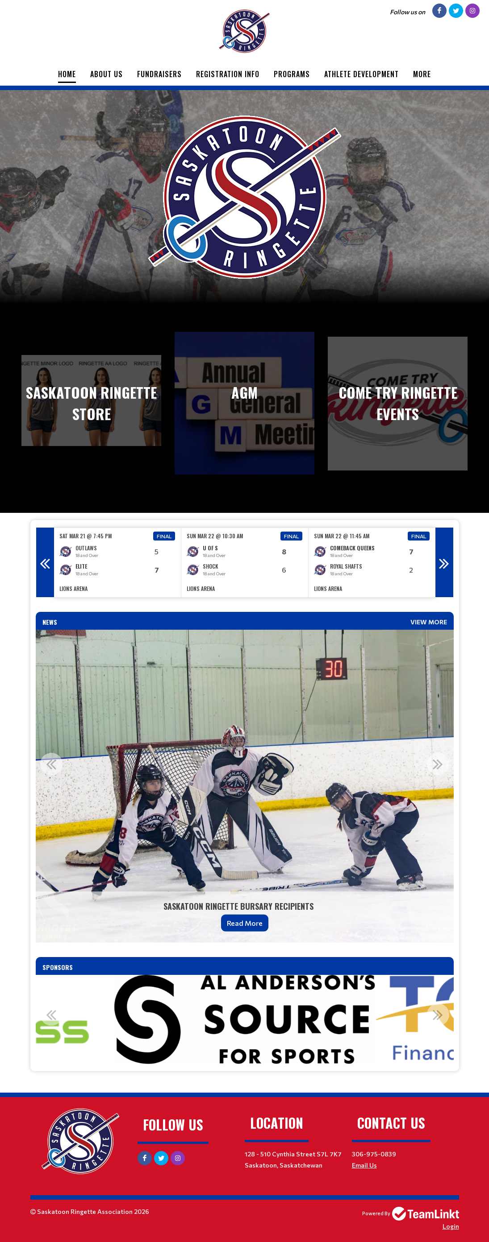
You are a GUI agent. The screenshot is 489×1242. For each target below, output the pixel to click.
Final (164, 536)
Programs (292, 74)
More (422, 74)
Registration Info (227, 74)
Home (67, 74)
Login (451, 1226)
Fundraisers (159, 74)
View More (428, 622)
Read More (245, 923)
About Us (106, 74)
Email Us (364, 1165)
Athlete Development (361, 74)
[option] (117, 562)
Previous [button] (45, 562)
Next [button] (444, 562)
